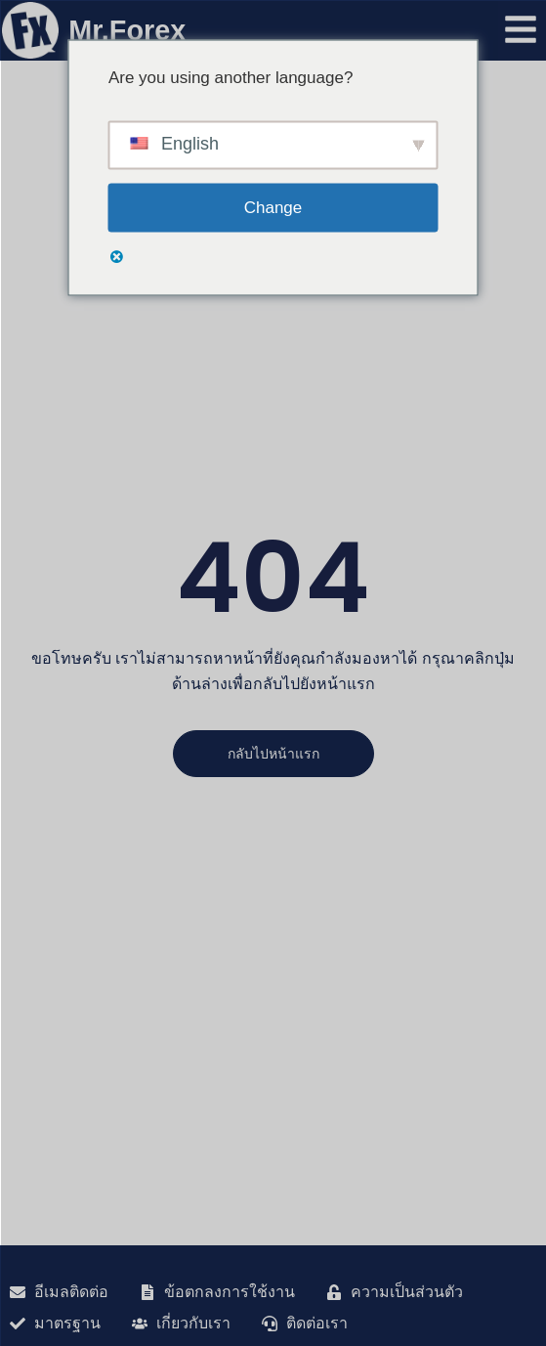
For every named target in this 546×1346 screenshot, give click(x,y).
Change (273, 207)
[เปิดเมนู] (520, 29)
